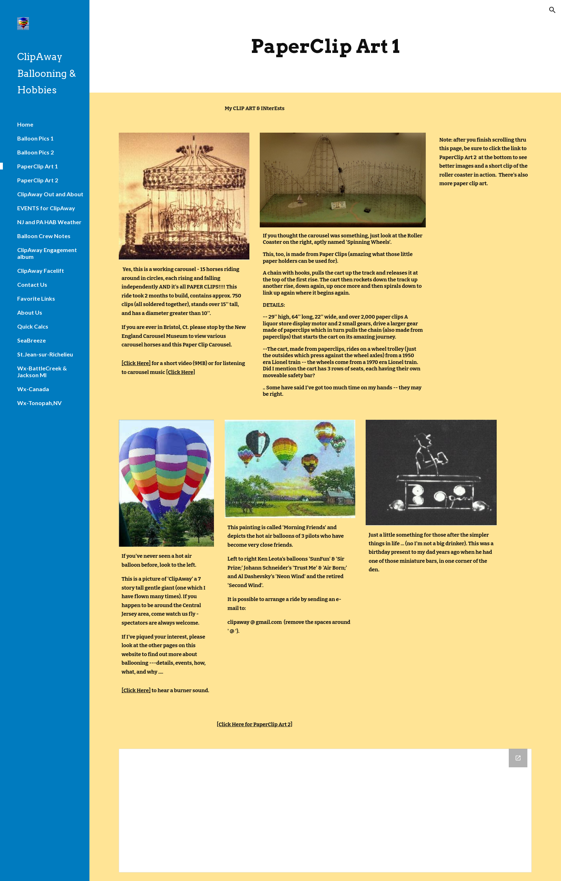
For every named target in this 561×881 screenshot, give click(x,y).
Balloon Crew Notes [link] (43, 235)
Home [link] (25, 124)
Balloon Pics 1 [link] (35, 138)
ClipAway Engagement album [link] (47, 253)
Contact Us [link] (32, 284)
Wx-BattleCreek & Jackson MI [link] (42, 371)
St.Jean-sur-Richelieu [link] (45, 354)
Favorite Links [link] (36, 298)
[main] (325, 46)
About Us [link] (29, 312)
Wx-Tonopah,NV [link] (39, 402)
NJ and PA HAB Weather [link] (49, 221)
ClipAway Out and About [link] (50, 194)
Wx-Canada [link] (33, 388)
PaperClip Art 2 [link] (37, 180)
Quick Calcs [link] (32, 326)
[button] (552, 10)
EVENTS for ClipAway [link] (46, 208)
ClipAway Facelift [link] (40, 270)
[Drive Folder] (325, 810)
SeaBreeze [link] (31, 340)
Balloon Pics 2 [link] (35, 152)
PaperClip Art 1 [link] (37, 166)
